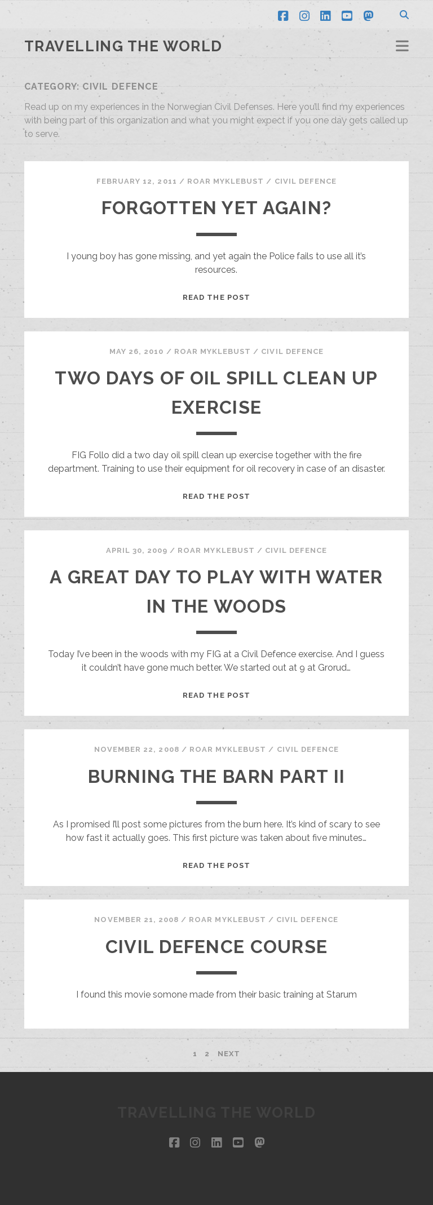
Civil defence (306, 181)
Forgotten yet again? (216, 207)
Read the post (216, 297)
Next (229, 1053)
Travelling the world (123, 46)
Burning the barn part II (217, 776)
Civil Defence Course (216, 946)
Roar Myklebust (225, 181)
